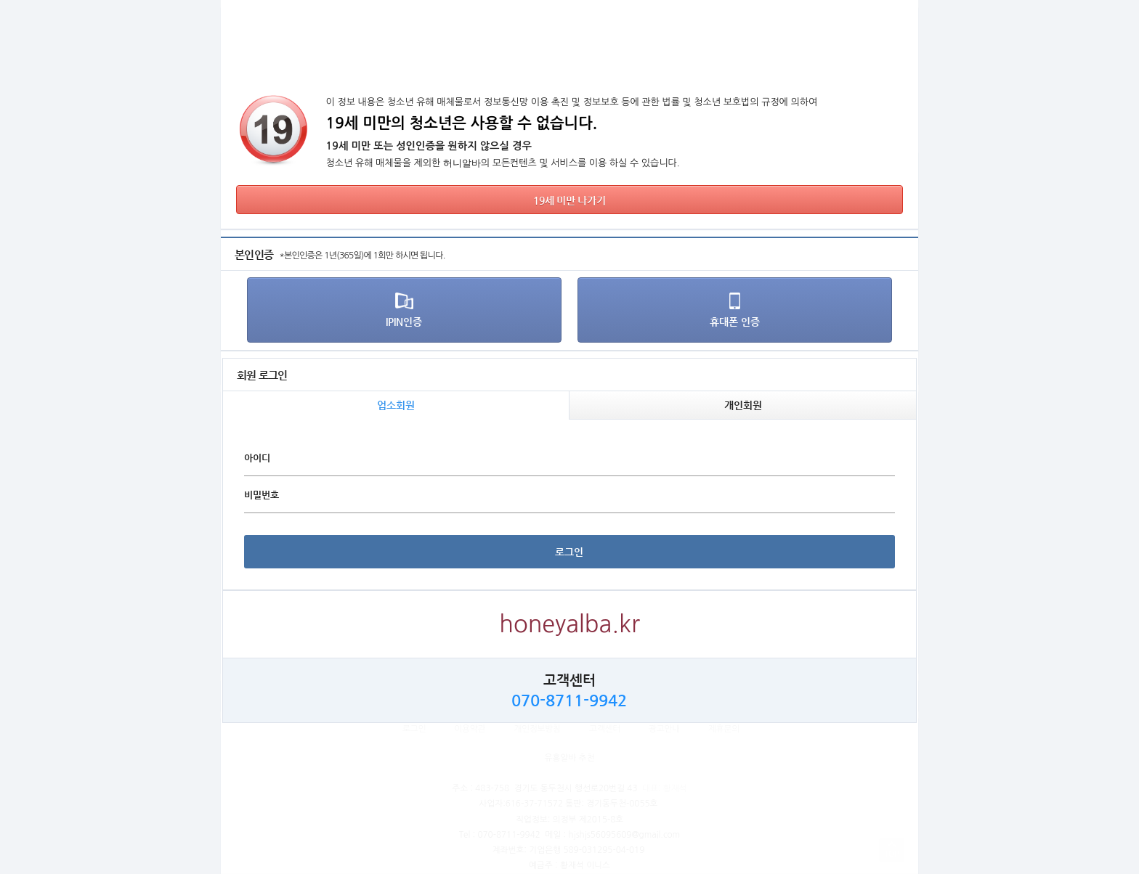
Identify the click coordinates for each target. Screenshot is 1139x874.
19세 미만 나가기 (569, 200)
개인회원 (743, 405)
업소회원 (396, 405)
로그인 (569, 552)
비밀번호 (261, 494)
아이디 (257, 457)
